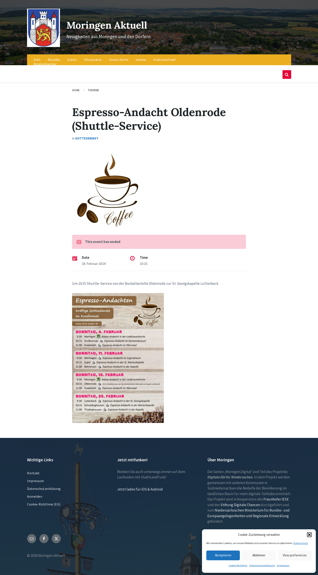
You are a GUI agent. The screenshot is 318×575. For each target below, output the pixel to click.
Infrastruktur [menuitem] (93, 57)
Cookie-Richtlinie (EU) (43, 501)
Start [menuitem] (37, 57)
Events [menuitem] (72, 57)
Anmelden (34, 493)
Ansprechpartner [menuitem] (45, 61)
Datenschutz (300, 543)
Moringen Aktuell (110, 23)
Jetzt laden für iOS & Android (140, 486)
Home (76, 87)
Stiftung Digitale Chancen (240, 501)
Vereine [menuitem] (141, 57)
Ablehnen (258, 555)
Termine (93, 87)
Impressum (283, 565)
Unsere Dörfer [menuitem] (119, 57)
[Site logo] (42, 42)
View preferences (295, 555)
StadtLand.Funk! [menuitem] (164, 57)
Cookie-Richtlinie (238, 565)
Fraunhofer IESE (276, 496)
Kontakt (33, 470)
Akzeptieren (223, 555)
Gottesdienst (86, 135)
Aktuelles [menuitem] (54, 57)
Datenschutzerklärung (262, 565)
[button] (309, 535)
